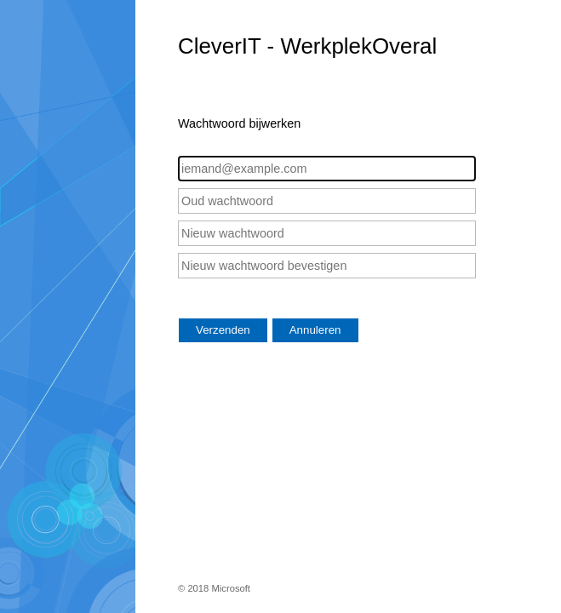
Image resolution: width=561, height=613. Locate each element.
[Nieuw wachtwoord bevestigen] (327, 265)
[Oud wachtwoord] (327, 201)
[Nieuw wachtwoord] (327, 233)
